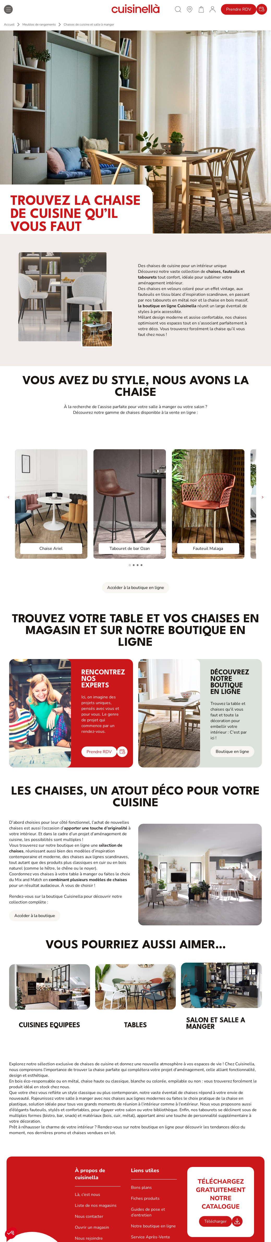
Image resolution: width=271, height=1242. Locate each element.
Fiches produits (145, 1198)
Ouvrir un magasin (92, 1227)
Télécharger (215, 1221)
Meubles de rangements (39, 24)
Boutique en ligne (232, 751)
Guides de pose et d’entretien (148, 1212)
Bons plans (141, 1187)
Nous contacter (89, 1216)
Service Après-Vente (150, 1237)
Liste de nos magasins (96, 1205)
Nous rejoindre (89, 1238)
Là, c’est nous (87, 1194)
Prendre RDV (238, 9)
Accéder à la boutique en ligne (135, 588)
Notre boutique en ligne (153, 1226)
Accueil (9, 24)
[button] (11, 1233)
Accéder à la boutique (34, 916)
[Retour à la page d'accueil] (136, 9)
